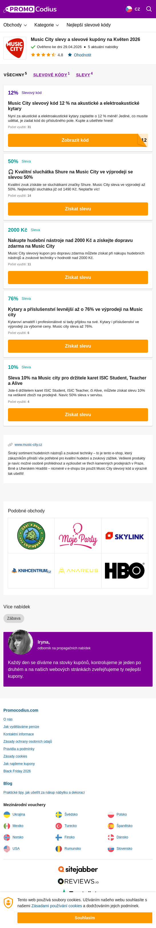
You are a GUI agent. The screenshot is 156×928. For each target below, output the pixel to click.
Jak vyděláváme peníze (21, 727)
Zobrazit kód (105, 140)
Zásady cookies (15, 756)
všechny (14, 75)
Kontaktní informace (18, 734)
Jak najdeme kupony (19, 764)
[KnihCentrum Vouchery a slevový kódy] (31, 570)
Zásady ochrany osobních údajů (27, 742)
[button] (17, 25)
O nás (8, 719)
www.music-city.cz (28, 445)
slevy (83, 75)
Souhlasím (85, 917)
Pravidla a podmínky (19, 749)
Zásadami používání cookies (56, 906)
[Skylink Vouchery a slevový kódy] (125, 535)
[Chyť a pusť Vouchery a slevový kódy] (31, 535)
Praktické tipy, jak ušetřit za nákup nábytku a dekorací (44, 792)
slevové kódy (50, 75)
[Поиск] (149, 9)
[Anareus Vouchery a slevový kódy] (78, 570)
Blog (7, 783)
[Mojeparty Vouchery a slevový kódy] (78, 535)
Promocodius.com (20, 710)
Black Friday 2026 (17, 771)
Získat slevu (78, 208)
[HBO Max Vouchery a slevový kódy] (125, 570)
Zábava (14, 618)
